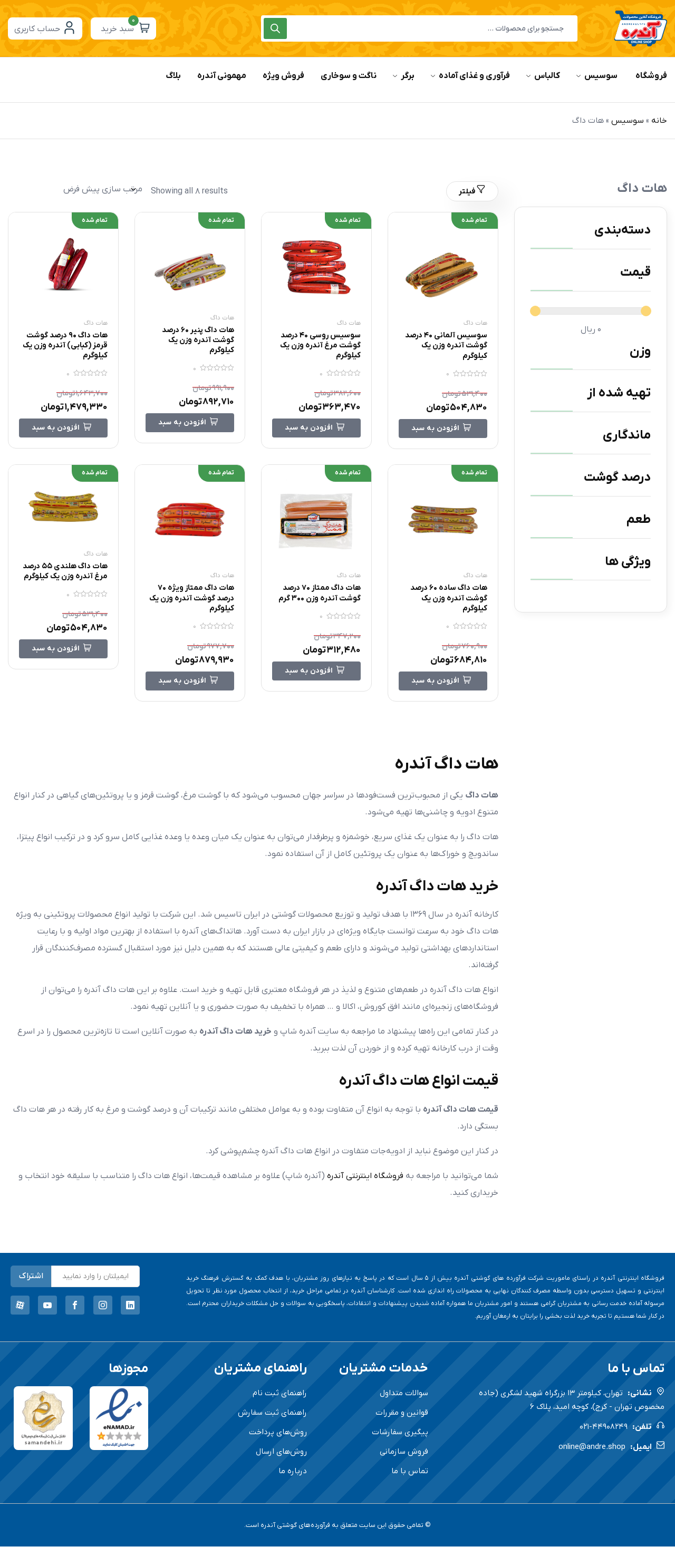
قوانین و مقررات (401, 1413)
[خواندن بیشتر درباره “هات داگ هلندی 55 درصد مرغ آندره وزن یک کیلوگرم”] (63, 659)
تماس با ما (409, 1471)
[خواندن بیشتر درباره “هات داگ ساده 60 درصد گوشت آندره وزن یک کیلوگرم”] (443, 681)
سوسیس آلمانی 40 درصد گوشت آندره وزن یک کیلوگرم (446, 345)
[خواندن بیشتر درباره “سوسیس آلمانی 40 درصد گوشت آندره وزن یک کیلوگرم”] (443, 428)
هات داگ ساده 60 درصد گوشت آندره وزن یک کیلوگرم (444, 598)
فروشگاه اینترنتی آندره (364, 1176)
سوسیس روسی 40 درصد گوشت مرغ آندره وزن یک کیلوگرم (320, 345)
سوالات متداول (404, 1393)
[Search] (275, 28)
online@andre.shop (591, 1447)
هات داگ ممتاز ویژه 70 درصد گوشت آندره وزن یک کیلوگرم (192, 598)
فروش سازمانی (404, 1452)
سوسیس (627, 120)
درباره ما (292, 1471)
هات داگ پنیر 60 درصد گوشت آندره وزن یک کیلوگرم (193, 340)
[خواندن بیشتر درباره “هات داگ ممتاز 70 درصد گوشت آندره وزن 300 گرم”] (316, 681)
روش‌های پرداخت (278, 1432)
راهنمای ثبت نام (280, 1393)
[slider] (535, 311)
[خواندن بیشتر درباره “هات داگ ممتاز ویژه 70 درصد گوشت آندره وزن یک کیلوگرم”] (190, 681)
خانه (659, 120)
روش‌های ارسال (281, 1452)
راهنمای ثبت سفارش (272, 1413)
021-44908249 (604, 1427)
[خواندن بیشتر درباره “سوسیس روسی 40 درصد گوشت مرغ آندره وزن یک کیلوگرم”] (316, 428)
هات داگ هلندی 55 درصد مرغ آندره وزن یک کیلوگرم (65, 576)
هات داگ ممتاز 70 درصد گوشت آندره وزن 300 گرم (317, 598)
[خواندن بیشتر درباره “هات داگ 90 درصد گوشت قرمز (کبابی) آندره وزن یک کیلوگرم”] (63, 428)
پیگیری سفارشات (400, 1432)
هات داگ (475, 323)
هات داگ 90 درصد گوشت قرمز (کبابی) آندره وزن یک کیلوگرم (69, 345)
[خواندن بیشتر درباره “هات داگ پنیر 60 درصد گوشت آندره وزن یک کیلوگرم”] (190, 423)
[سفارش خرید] (75, 189)
